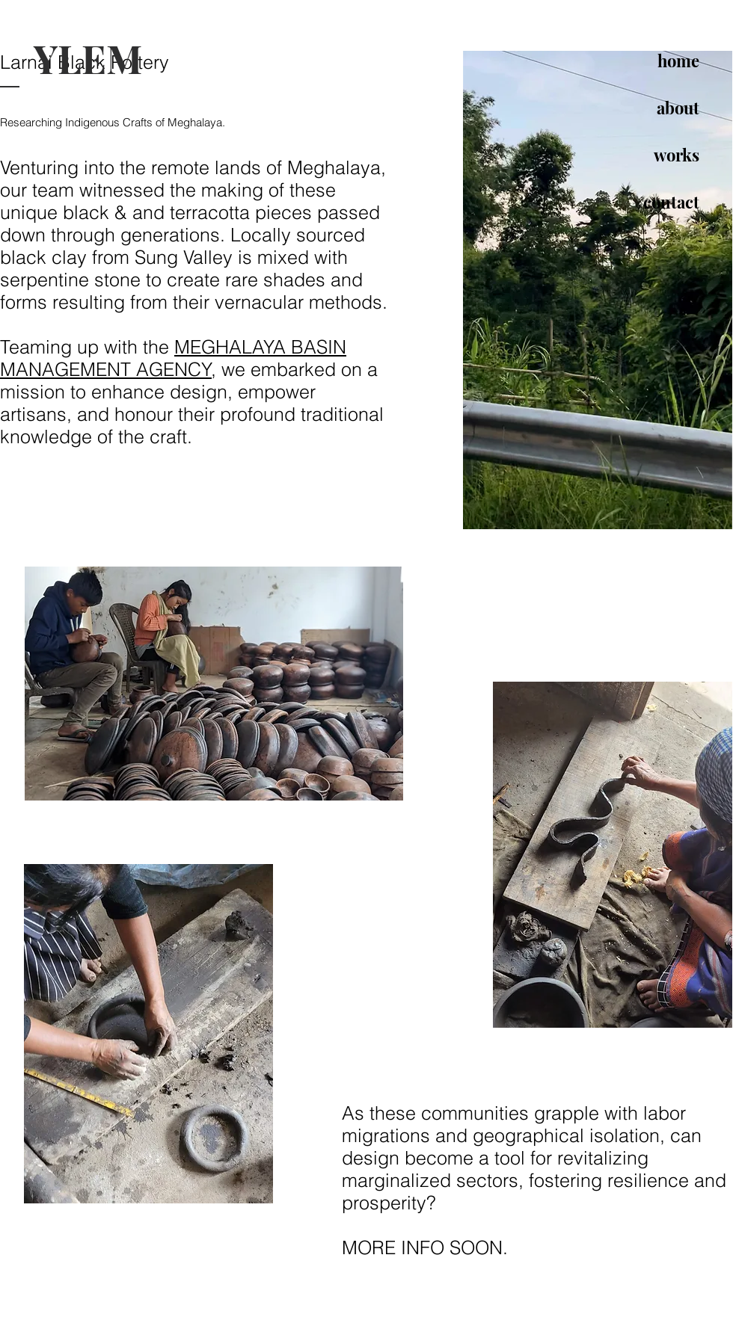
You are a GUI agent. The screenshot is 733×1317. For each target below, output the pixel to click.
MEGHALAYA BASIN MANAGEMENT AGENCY (173, 358)
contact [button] (671, 202)
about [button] (678, 107)
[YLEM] (136, 58)
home (678, 60)
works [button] (676, 155)
